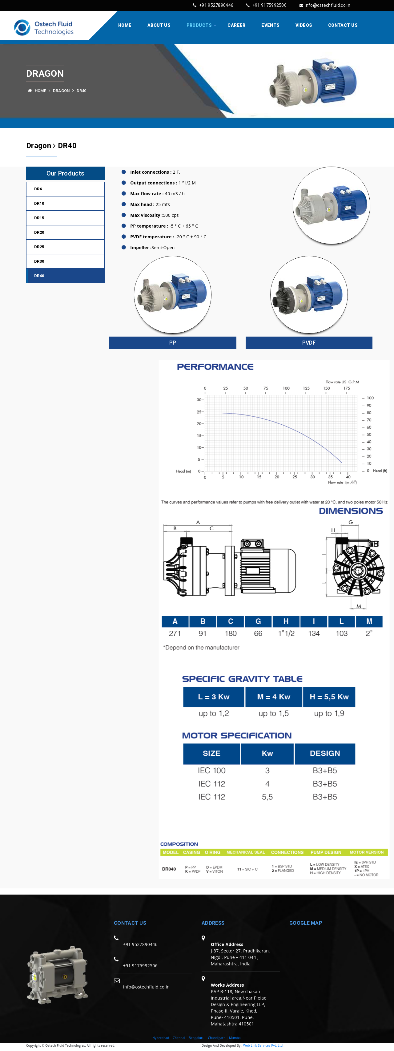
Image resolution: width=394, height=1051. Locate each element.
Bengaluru (196, 1038)
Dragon (61, 90)
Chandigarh (217, 1038)
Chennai (179, 1038)
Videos (304, 25)
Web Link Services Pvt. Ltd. (263, 1045)
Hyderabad (160, 1038)
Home (125, 25)
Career (236, 25)
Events (270, 25)
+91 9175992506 (266, 5)
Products (199, 25)
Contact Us (343, 25)
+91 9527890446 (213, 5)
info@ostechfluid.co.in (325, 5)
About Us (159, 25)
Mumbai (235, 1038)
